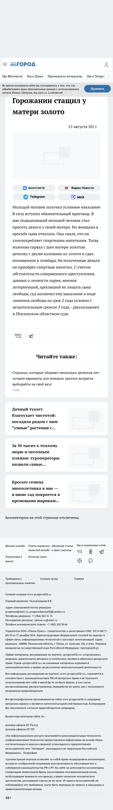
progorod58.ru (72, 654)
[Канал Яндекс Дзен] (79, 560)
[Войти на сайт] (106, 64)
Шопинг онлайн (15, 545)
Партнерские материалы (65, 76)
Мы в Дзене (35, 76)
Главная (79, 578)
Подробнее (30, 752)
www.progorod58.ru (39, 594)
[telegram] (32, 336)
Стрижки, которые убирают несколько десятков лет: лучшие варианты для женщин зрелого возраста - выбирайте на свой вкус (56, 381)
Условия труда (49, 578)
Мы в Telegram (97, 76)
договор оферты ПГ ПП (20, 729)
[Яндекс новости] (79, 188)
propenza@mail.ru (16, 611)
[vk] (18, 336)
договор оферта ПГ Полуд (21, 725)
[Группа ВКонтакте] (33, 188)
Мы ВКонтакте (12, 76)
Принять (97, 89)
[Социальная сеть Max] (79, 197)
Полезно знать (37, 556)
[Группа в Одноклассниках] (90, 551)
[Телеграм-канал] (33, 197)
